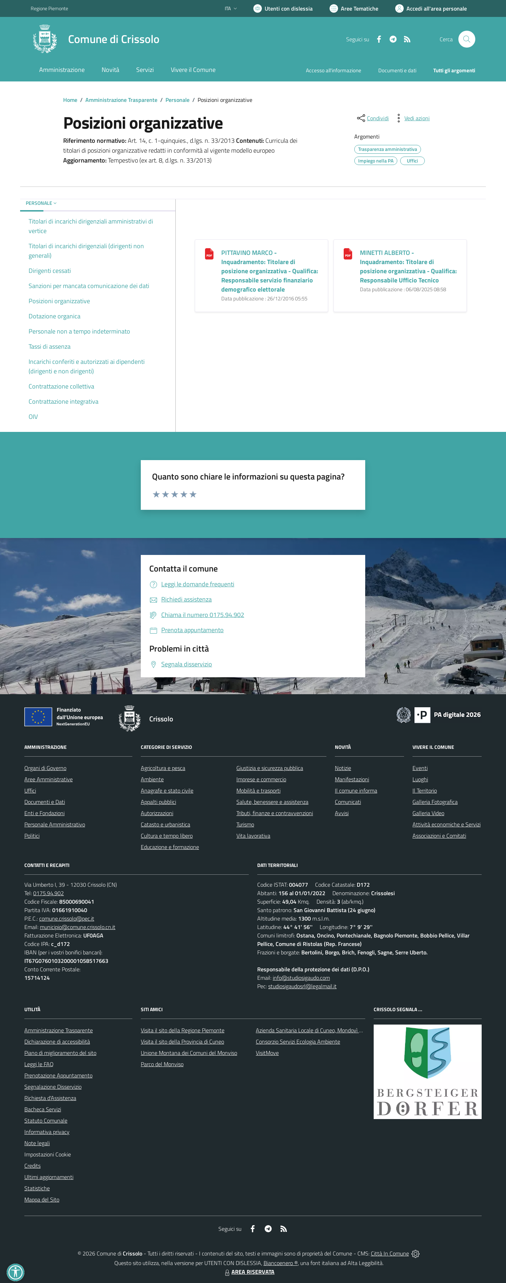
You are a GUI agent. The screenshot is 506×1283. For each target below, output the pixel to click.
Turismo (245, 824)
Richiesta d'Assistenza (50, 1098)
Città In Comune (390, 1253)
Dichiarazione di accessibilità (57, 1041)
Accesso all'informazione (333, 70)
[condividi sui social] (372, 118)
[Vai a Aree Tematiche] (354, 8)
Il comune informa (356, 790)
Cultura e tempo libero (167, 835)
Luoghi (420, 779)
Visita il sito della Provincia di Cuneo (182, 1041)
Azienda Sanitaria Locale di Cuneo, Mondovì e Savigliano (321, 1030)
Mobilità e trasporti (258, 790)
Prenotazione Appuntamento (58, 1075)
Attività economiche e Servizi (446, 824)
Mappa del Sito (41, 1199)
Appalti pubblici (158, 802)
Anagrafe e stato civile (167, 790)
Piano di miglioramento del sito (60, 1053)
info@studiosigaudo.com (301, 977)
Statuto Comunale (45, 1120)
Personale (177, 100)
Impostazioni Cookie (47, 1154)
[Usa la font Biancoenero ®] (283, 8)
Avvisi (342, 813)
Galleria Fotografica (435, 802)
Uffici (30, 790)
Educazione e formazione (170, 847)
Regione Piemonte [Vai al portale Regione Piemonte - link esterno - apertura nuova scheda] (49, 8)
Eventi (420, 768)
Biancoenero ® (281, 1263)
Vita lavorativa (253, 835)
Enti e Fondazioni (44, 813)
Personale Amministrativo (54, 824)
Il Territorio (424, 790)
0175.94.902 (48, 893)
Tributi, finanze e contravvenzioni (274, 813)
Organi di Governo (45, 768)
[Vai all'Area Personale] (431, 8)
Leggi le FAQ (39, 1064)
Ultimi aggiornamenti (48, 1177)
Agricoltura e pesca (163, 768)
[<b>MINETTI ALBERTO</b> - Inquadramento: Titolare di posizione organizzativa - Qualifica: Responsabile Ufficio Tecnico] (348, 253)
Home (70, 100)
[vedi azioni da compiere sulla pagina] (411, 118)
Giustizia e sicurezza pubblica (269, 768)
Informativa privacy (47, 1132)
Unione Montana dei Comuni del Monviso (189, 1053)
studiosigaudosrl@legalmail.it (302, 986)
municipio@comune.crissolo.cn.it (77, 927)
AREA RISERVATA (249, 1271)
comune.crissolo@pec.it (66, 918)
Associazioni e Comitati (439, 835)
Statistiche (37, 1188)
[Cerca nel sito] (466, 39)
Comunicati (348, 802)
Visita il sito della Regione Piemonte (182, 1030)
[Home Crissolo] (95, 39)
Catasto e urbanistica (165, 824)
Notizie (343, 768)
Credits (32, 1165)
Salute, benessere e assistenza (272, 802)
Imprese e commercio (261, 779)
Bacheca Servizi (42, 1109)
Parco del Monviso (162, 1064)
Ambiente (152, 779)
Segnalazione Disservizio (53, 1086)
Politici (32, 835)
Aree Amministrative (48, 779)
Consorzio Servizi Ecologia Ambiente (298, 1041)
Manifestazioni (352, 779)
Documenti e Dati (44, 802)
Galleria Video (428, 813)
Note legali (37, 1143)
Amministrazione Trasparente (121, 100)
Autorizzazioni (157, 813)
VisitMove (267, 1053)
